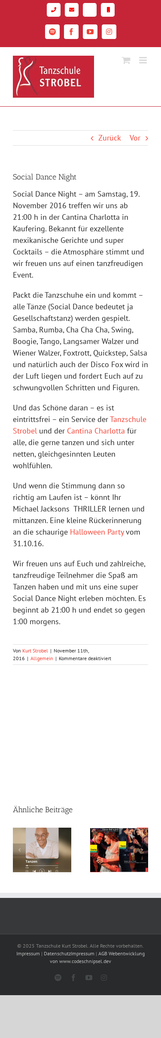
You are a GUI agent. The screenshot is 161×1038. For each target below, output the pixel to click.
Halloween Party (97, 532)
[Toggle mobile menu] (143, 60)
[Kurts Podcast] (42, 833)
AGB (102, 953)
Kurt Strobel (35, 650)
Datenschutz (57, 953)
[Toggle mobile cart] (126, 60)
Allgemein (41, 658)
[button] (19, 850)
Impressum (28, 953)
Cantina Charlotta (96, 431)
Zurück (109, 138)
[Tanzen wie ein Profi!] (119, 833)
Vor (135, 138)
